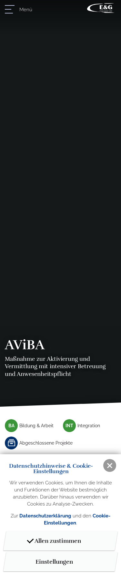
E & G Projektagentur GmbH (100, 8)
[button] (109, 465)
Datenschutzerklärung (45, 516)
